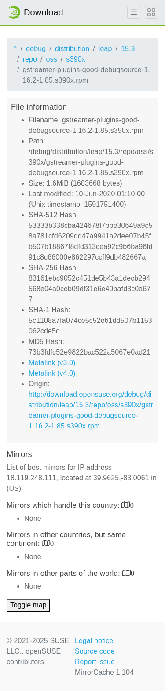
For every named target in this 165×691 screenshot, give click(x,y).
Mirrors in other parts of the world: (64, 573)
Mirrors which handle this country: (64, 505)
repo (30, 59)
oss (51, 59)
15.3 (128, 48)
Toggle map (28, 605)
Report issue (95, 661)
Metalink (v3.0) (52, 362)
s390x (75, 59)
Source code (95, 651)
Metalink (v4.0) (52, 373)
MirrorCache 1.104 (104, 672)
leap (105, 48)
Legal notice (94, 640)
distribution (72, 48)
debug (36, 48)
